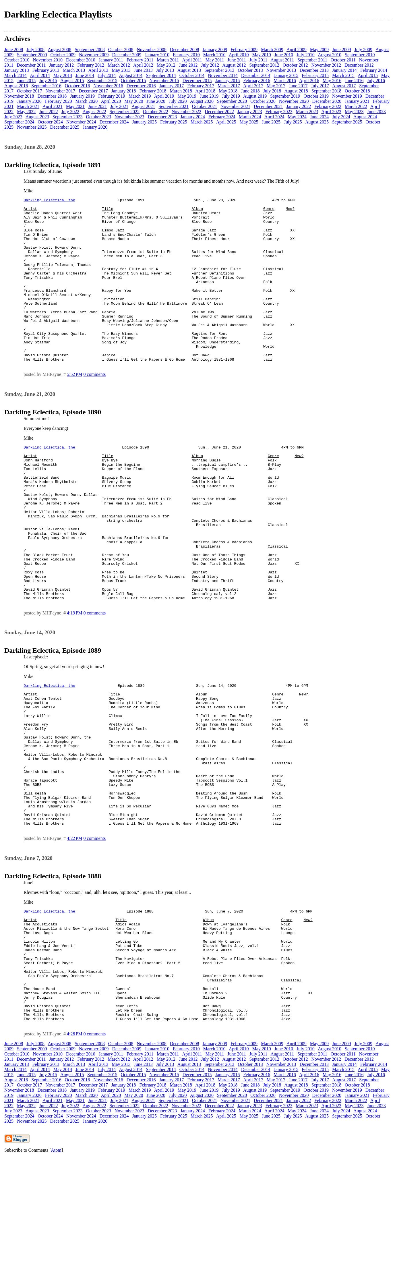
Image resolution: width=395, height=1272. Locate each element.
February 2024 (221, 116)
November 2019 (347, 96)
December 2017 (93, 90)
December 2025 (65, 127)
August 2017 (344, 85)
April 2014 (40, 75)
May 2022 (26, 111)
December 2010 (80, 59)
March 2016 (285, 80)
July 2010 (306, 54)
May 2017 (276, 85)
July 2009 (363, 49)
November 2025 (32, 127)
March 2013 (74, 70)
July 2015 (48, 80)
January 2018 (123, 90)
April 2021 (52, 106)
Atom (56, 1264)
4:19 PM (74, 676)
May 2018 (228, 90)
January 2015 (286, 75)
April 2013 (98, 70)
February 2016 (256, 80)
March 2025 (202, 121)
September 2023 (67, 116)
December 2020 (326, 101)
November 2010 (48, 59)
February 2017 (200, 85)
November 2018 (19, 96)
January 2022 (298, 106)
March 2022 (356, 106)
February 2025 (173, 121)
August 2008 (59, 49)
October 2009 (62, 54)
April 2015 (368, 75)
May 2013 (121, 70)
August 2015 (72, 80)
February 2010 (186, 54)
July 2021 (119, 106)
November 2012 (326, 65)
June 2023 (376, 111)
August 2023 (37, 116)
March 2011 (168, 59)
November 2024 (81, 121)
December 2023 (162, 116)
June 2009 (341, 49)
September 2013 (219, 70)
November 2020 (294, 101)
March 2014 (15, 75)
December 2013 (314, 70)
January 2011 (111, 59)
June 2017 (298, 85)
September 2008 (89, 49)
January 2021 (357, 101)
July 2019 (231, 96)
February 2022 (327, 106)
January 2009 (215, 49)
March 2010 (214, 54)
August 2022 (94, 111)
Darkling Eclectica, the (49, 200)
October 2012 (295, 65)
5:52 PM (74, 407)
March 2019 (140, 96)
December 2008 (184, 49)
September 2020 (232, 101)
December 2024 (114, 121)
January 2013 (16, 70)
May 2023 (354, 111)
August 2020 (202, 101)
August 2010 (329, 54)
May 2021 (75, 106)
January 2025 (144, 121)
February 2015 (315, 75)
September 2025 (347, 121)
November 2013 (281, 70)
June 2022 (48, 111)
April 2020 (111, 101)
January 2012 (61, 65)
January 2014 (344, 70)
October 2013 (250, 70)
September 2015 (102, 80)
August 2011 (282, 59)
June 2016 (354, 80)
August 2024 (365, 116)
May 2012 (166, 65)
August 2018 (296, 90)
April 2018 (205, 90)
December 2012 (359, 65)
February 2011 (140, 59)
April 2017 (253, 85)
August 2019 (255, 96)
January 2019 (82, 96)
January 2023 (249, 111)
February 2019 (111, 96)
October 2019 (316, 96)
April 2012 (143, 65)
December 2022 (219, 111)
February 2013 (45, 70)
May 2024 (297, 116)
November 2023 (129, 116)
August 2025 (317, 121)
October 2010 (17, 59)
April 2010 (239, 54)
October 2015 (133, 80)
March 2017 (229, 85)
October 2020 (263, 101)
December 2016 (141, 85)
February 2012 (90, 65)
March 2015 (343, 75)
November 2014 (223, 75)
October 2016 (77, 85)
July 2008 (35, 49)
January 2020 (29, 101)
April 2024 (274, 116)
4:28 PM (74, 1148)
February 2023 (279, 111)
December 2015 (197, 80)
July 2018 (272, 90)
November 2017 (60, 90)
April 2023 (331, 111)
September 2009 (32, 54)
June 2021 (97, 106)
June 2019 (209, 96)
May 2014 (62, 75)
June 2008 (13, 49)
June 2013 (143, 70)
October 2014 (192, 75)
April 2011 (192, 59)
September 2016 (46, 85)
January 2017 (171, 85)
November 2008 (151, 49)
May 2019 (186, 96)
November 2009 (94, 54)
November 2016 (108, 85)
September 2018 (326, 90)
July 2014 (107, 75)
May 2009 (319, 49)
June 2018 (250, 90)
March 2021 (28, 106)
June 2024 (319, 116)
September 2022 (125, 111)
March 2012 (119, 65)
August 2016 (16, 85)
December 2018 (52, 96)
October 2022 (155, 111)
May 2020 (133, 101)
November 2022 (187, 111)
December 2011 (31, 65)
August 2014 (130, 75)
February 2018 (153, 90)
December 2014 (255, 75)
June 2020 (156, 101)
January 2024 (192, 116)
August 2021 (143, 106)
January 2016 (227, 80)
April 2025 (226, 121)
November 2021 (235, 106)
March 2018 (181, 90)
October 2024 (50, 121)
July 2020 (178, 101)
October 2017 (29, 90)
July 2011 (258, 59)
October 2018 (357, 90)
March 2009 (272, 49)
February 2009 (244, 49)
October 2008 (120, 49)
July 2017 (320, 85)
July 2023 (13, 116)
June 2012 (188, 65)
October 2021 (204, 106)
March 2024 (250, 116)
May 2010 (261, 54)
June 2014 (84, 75)
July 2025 (293, 121)
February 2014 (373, 70)
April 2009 (296, 49)
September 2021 (173, 106)
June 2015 (26, 80)
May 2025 (248, 121)
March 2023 (307, 111)
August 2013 (189, 70)
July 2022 (70, 111)
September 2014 (161, 75)
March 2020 (86, 101)
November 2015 (164, 80)
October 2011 (343, 59)
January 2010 (157, 54)
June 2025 (271, 121)
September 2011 (312, 59)
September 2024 (19, 121)
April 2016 (309, 80)
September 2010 (360, 54)
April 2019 (164, 96)
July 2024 (341, 116)
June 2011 (236, 59)
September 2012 (264, 65)
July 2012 (210, 65)
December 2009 (126, 54)
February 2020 (58, 101)
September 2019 (285, 96)
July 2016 (376, 80)
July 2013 (165, 70)
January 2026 (95, 127)
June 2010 (283, 54)
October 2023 (98, 116)
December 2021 (268, 106)
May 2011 (215, 59)
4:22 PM (74, 930)
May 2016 (332, 80)
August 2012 (234, 65)
